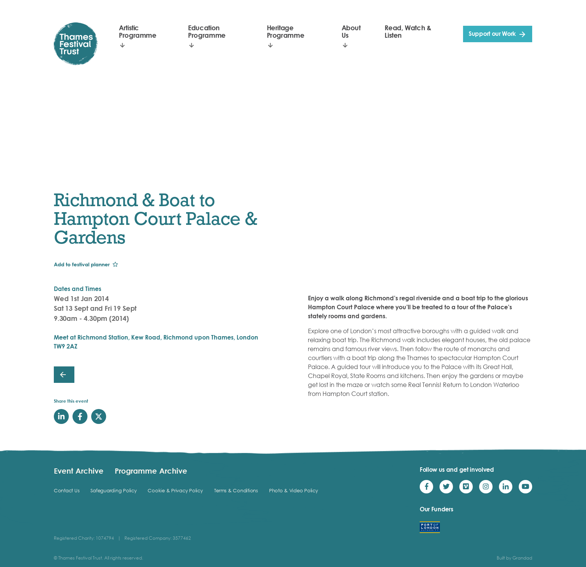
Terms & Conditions (236, 490)
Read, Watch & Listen (408, 31)
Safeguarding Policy (113, 490)
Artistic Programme (138, 31)
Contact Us (66, 490)
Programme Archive (151, 470)
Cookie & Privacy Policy (175, 490)
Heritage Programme (286, 31)
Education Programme (207, 31)
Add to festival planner (82, 264)
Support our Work (492, 33)
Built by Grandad (514, 558)
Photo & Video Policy (293, 490)
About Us (351, 31)
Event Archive (79, 470)
